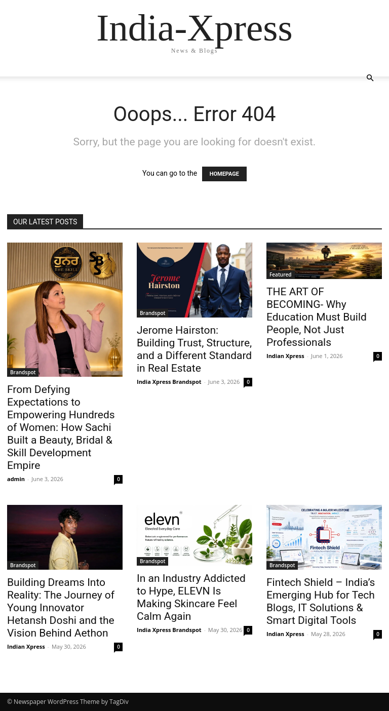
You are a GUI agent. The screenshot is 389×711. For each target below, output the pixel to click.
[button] (370, 78)
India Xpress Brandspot (169, 381)
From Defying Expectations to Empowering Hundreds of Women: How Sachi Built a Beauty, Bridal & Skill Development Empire (61, 427)
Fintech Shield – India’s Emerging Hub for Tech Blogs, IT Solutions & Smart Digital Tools (320, 601)
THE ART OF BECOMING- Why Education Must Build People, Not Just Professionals (316, 317)
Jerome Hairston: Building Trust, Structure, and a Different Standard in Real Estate (194, 349)
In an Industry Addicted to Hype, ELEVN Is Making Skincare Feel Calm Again (191, 597)
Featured (280, 274)
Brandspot (22, 372)
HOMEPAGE (224, 174)
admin (16, 479)
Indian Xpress (285, 356)
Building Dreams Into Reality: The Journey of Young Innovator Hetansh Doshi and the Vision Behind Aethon (60, 607)
